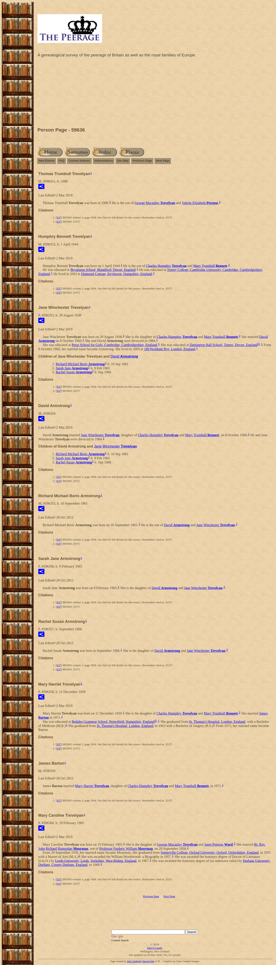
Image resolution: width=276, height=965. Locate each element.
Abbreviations (103, 160)
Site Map (122, 160)
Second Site (148, 961)
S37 (59, 217)
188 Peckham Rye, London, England (169, 349)
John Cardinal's (134, 961)
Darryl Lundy (154, 948)
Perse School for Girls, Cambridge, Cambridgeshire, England (114, 345)
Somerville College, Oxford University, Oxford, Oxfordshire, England (210, 852)
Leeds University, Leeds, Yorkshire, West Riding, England (95, 860)
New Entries (47, 160)
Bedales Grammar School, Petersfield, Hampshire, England (113, 721)
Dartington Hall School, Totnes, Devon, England (223, 345)
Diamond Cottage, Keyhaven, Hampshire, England (116, 274)
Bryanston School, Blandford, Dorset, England (103, 270)
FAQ (61, 160)
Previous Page (142, 160)
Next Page (163, 160)
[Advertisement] (154, 93)
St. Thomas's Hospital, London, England (217, 721)
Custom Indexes (79, 160)
